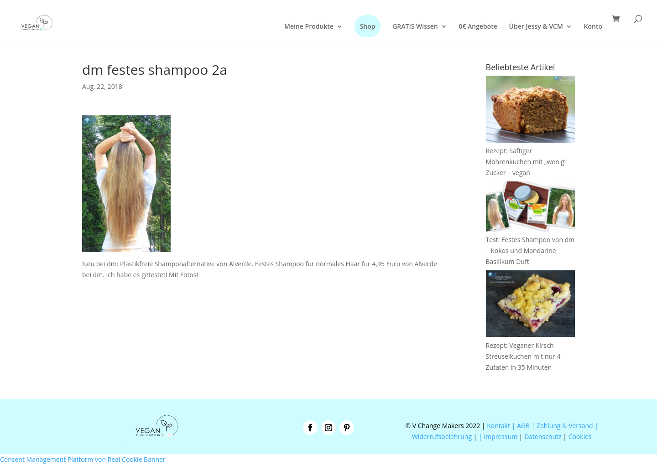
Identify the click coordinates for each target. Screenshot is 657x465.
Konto (593, 27)
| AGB (521, 425)
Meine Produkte (309, 27)
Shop (367, 26)
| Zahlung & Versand (563, 425)
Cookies (580, 436)
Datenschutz (542, 436)
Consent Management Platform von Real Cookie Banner (83, 459)
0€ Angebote (478, 27)
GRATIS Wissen (415, 27)
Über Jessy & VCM (536, 27)
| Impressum (498, 436)
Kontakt (497, 425)
